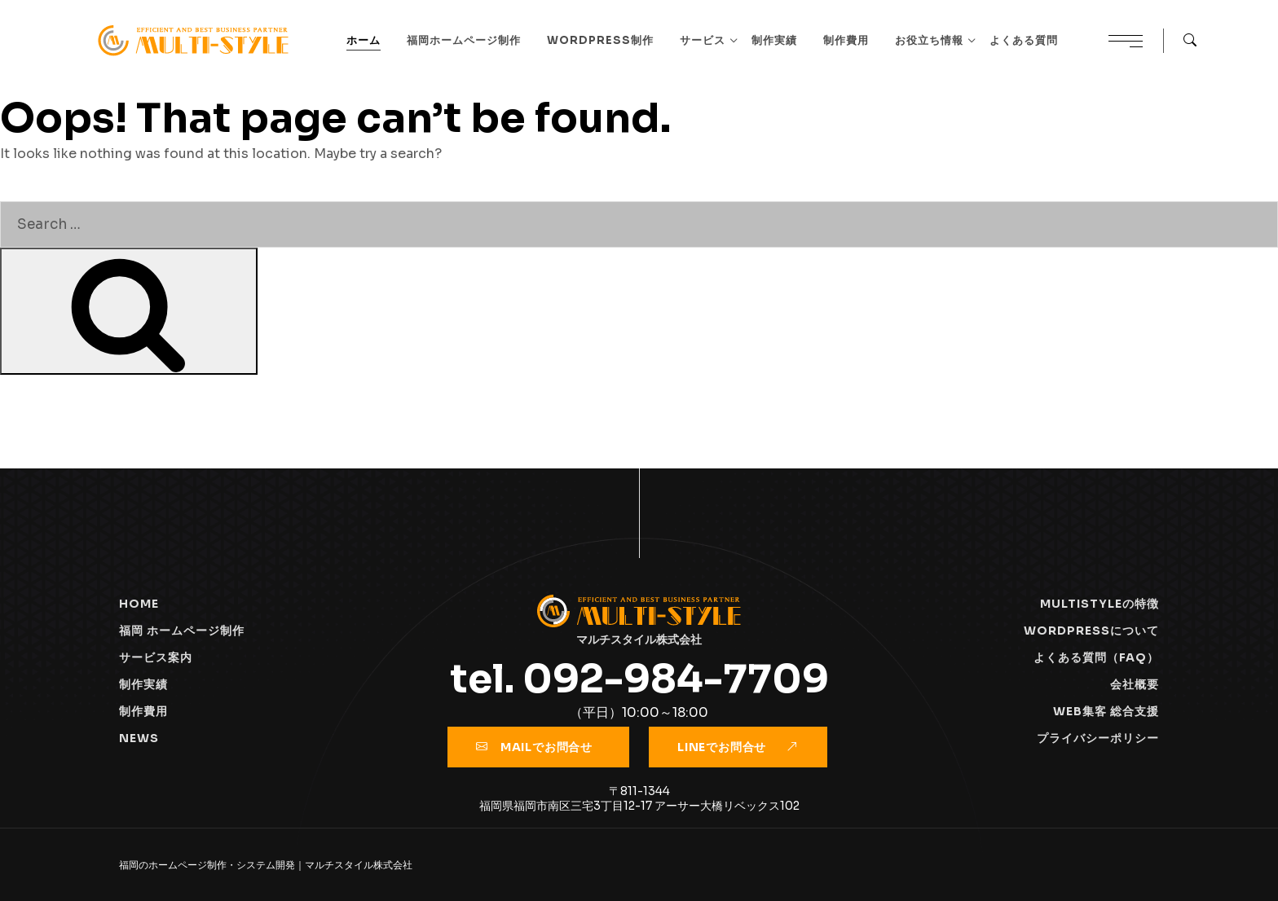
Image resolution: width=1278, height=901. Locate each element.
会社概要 (1134, 684)
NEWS (139, 738)
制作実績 (774, 40)
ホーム (363, 40)
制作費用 (846, 40)
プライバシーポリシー (1098, 738)
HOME (139, 603)
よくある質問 (1023, 40)
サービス (702, 40)
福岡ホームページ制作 (464, 40)
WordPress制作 (600, 40)
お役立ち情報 (929, 40)
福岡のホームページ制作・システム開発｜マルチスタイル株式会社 (265, 865)
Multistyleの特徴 (1099, 603)
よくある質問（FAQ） (1096, 657)
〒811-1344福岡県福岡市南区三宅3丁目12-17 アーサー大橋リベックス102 (639, 798)
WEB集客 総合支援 (1106, 711)
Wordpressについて (1091, 630)
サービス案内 (155, 657)
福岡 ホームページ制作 (182, 630)
